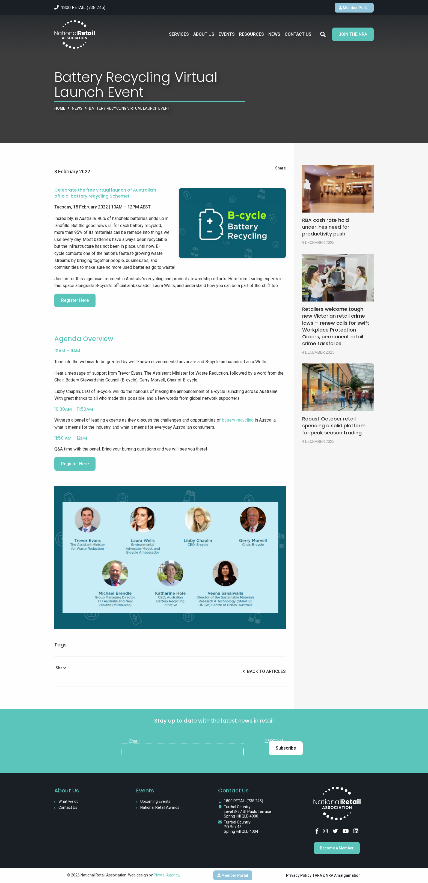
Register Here (75, 300)
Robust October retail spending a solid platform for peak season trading (333, 425)
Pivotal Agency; (167, 875)
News (274, 36)
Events (227, 36)
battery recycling (238, 420)
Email (134, 741)
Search (323, 36)
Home (59, 108)
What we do (68, 801)
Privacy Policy (298, 875)
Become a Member (337, 848)
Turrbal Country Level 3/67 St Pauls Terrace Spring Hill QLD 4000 (247, 811)
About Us (203, 36)
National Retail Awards (159, 807)
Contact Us (298, 36)
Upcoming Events (155, 801)
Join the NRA (353, 36)
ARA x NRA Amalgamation (338, 875)
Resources (251, 36)
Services (179, 36)
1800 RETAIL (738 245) (243, 801)
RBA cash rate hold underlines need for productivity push (325, 227)
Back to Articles (264, 671)
